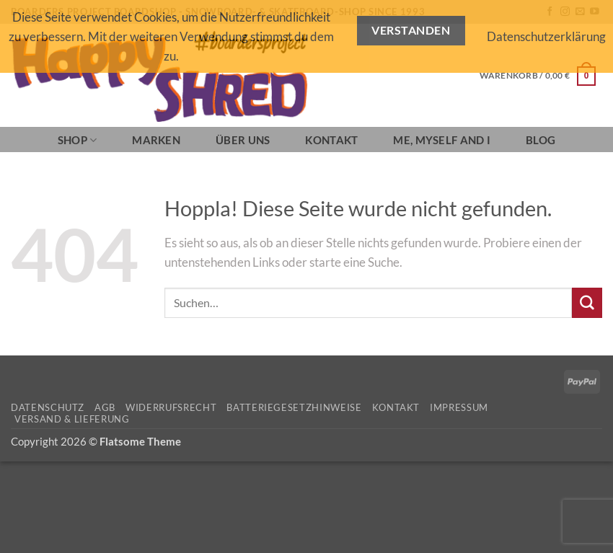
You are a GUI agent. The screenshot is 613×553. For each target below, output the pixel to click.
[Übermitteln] (587, 302)
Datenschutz (47, 407)
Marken (156, 139)
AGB (104, 407)
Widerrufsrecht (170, 407)
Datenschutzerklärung (546, 36)
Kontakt (331, 139)
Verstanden (410, 30)
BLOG (540, 139)
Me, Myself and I (441, 139)
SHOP (77, 140)
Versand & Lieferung (71, 419)
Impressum (459, 407)
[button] (537, 75)
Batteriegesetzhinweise (293, 407)
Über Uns (243, 139)
